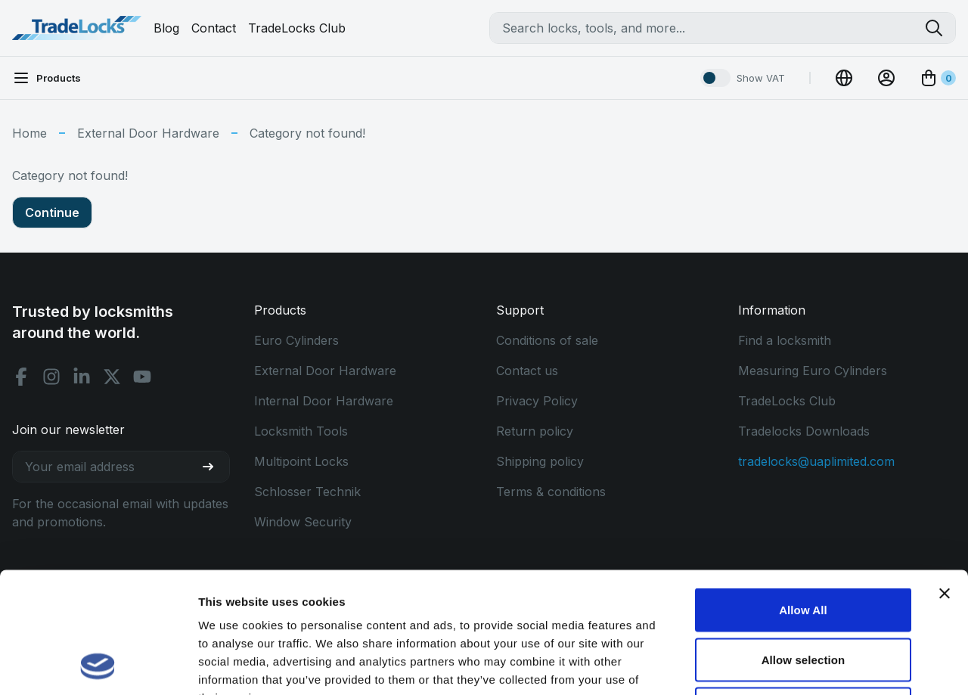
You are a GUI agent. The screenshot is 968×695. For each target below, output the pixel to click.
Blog (166, 28)
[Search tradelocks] (940, 28)
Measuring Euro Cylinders (812, 370)
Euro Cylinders (296, 340)
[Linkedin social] (82, 377)
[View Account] (886, 78)
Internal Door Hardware (323, 400)
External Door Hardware (148, 133)
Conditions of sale (547, 340)
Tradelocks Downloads (804, 431)
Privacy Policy (537, 400)
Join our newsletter (68, 429)
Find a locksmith (784, 340)
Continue (52, 212)
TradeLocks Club (297, 28)
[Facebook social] (21, 377)
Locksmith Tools (301, 431)
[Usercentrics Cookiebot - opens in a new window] (98, 665)
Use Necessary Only (803, 595)
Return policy (534, 431)
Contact (213, 28)
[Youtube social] (142, 377)
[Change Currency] (844, 78)
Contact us (527, 370)
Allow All (803, 496)
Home (29, 133)
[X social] (112, 377)
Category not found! (307, 133)
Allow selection (803, 546)
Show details (794, 665)
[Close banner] (944, 480)
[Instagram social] (51, 377)
